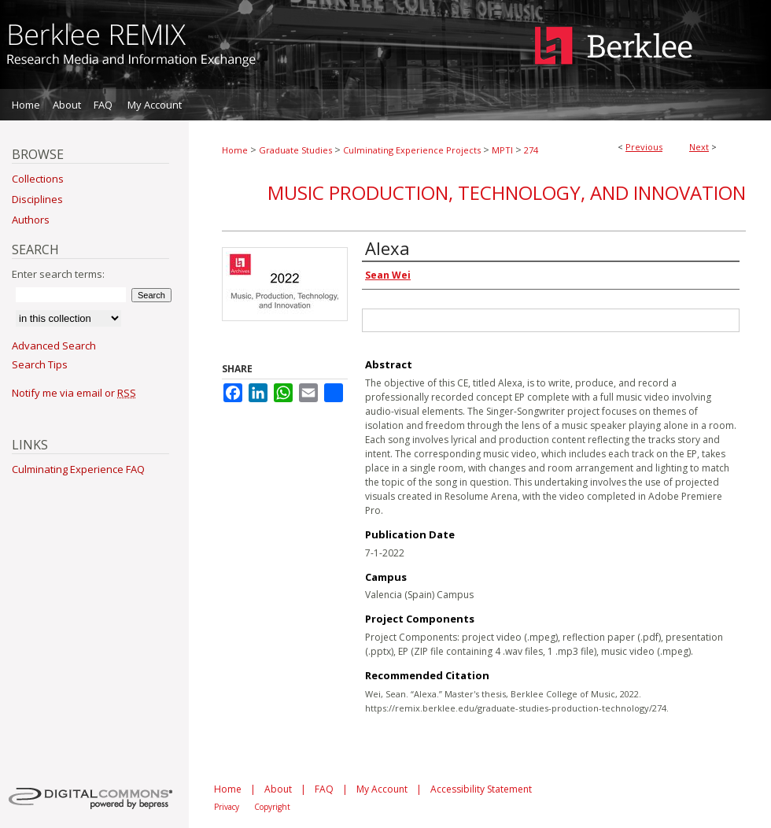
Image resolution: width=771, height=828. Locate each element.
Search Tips (40, 364)
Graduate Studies (295, 150)
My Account (382, 789)
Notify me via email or (74, 393)
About (278, 789)
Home (235, 150)
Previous (643, 147)
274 (531, 150)
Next (699, 147)
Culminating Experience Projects (412, 150)
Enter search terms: (58, 274)
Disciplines (37, 199)
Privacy (226, 806)
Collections (38, 179)
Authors (31, 220)
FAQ (324, 789)
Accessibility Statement (481, 789)
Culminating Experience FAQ (78, 469)
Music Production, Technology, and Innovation (506, 192)
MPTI (502, 150)
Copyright (272, 806)
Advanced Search (54, 345)
